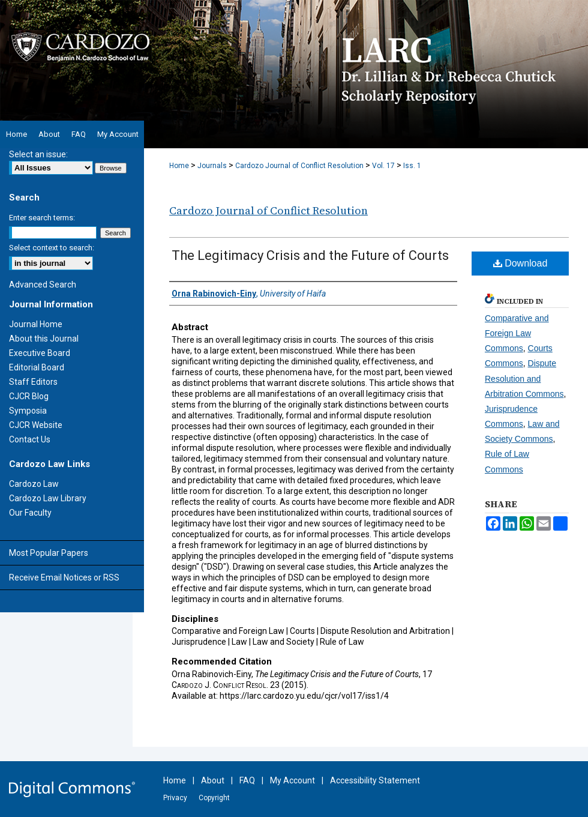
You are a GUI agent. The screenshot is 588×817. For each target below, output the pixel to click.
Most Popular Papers (48, 553)
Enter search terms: (42, 217)
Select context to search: (51, 247)
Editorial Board (36, 367)
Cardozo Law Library (47, 498)
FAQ (247, 780)
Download (520, 263)
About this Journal (44, 338)
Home (179, 165)
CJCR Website (35, 425)
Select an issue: (38, 154)
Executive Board (39, 353)
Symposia (28, 410)
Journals (212, 165)
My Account (292, 780)
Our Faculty (30, 512)
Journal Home (35, 324)
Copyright (214, 798)
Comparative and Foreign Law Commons (517, 333)
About (212, 780)
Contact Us (29, 439)
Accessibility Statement (375, 780)
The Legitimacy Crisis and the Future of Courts (310, 255)
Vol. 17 (383, 165)
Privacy (175, 798)
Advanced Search (42, 284)
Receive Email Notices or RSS (64, 577)
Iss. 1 (412, 165)
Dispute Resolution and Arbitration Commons (524, 378)
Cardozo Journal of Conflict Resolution (299, 165)
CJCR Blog (29, 396)
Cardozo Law (34, 484)
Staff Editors (33, 382)
